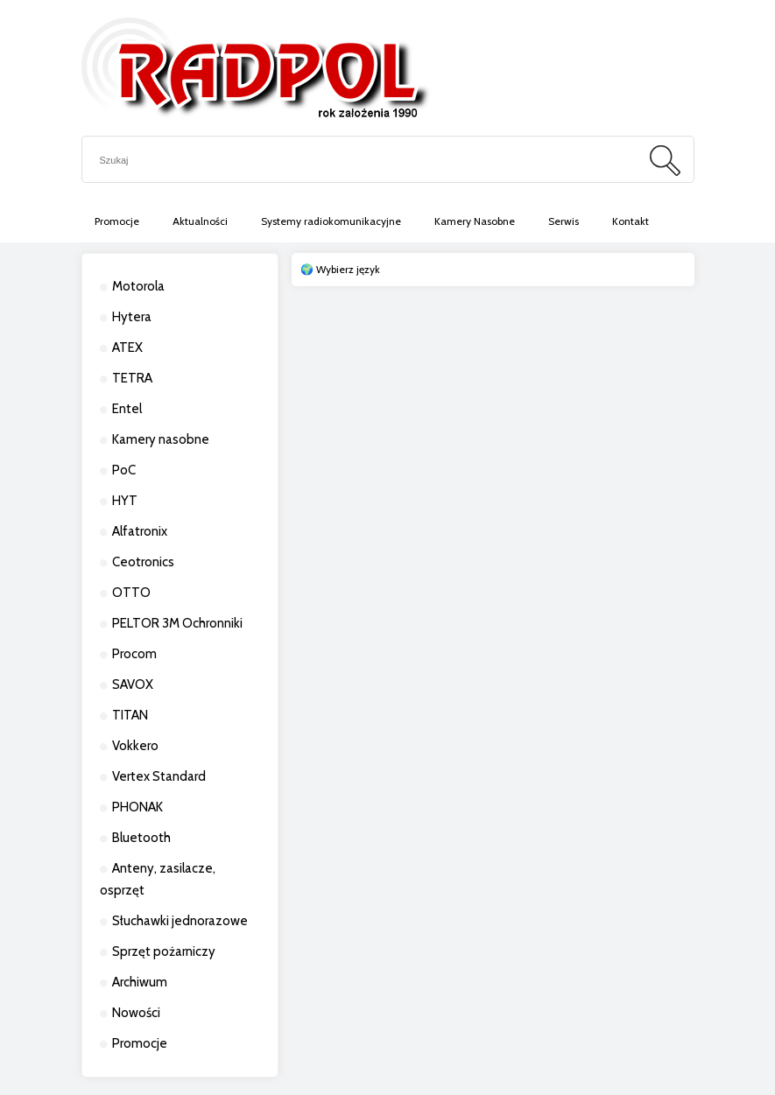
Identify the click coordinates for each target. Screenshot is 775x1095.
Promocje (139, 1043)
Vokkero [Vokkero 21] (135, 746)
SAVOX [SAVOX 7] (132, 684)
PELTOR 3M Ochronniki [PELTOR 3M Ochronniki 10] (177, 623)
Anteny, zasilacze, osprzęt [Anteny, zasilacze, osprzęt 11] (157, 879)
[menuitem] (117, 221)
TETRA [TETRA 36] (132, 378)
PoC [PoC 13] (124, 470)
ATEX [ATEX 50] (127, 347)
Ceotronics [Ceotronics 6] (143, 562)
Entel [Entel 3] (127, 409)
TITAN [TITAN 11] (130, 715)
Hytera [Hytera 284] (131, 317)
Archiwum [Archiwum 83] (139, 982)
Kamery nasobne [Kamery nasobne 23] (160, 439)
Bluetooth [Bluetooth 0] (141, 838)
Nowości (136, 1013)
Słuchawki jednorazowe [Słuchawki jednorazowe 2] (180, 921)
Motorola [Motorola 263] (138, 286)
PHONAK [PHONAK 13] (137, 807)
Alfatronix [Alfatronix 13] (139, 531)
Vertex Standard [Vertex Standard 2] (159, 776)
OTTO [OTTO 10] (131, 592)
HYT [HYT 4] (124, 501)
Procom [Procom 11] (134, 654)
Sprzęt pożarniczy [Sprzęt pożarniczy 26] (163, 951)
